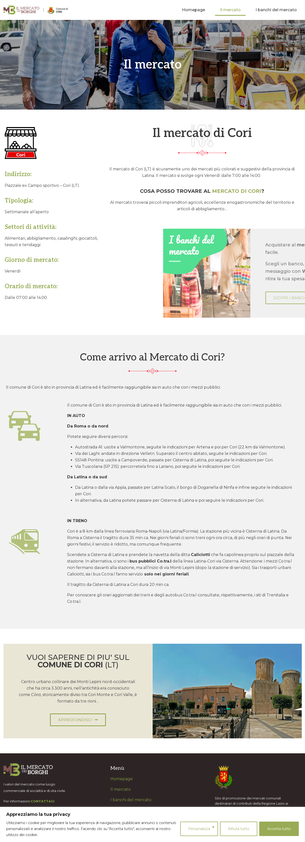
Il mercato (230, 9)
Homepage (193, 9)
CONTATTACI (42, 801)
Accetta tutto (279, 829)
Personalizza (199, 829)
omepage (123, 778)
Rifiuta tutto (238, 829)
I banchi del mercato (276, 9)
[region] (152, 824)
